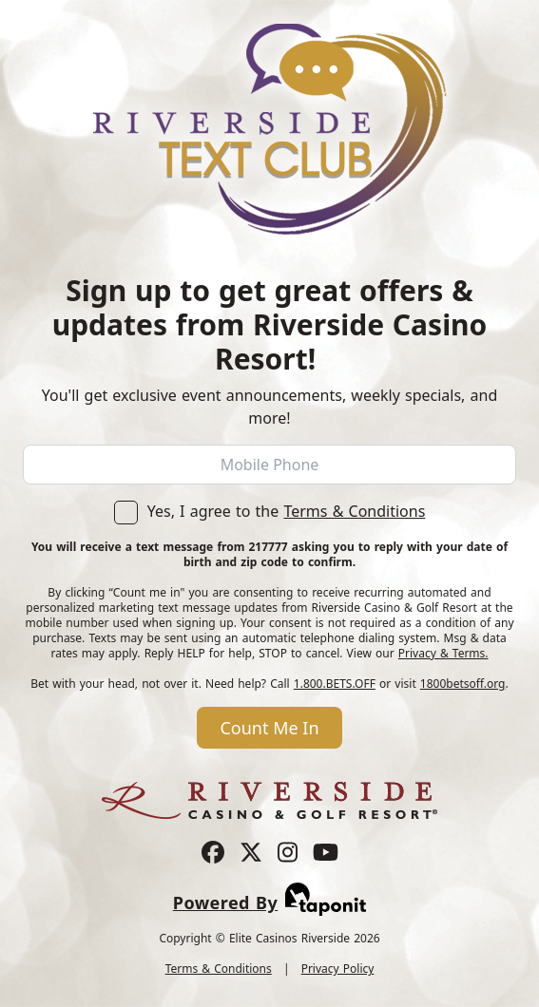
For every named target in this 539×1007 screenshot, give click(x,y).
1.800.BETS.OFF (334, 683)
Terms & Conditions (354, 511)
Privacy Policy (338, 968)
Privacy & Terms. (443, 653)
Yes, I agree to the (270, 511)
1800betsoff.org (463, 683)
